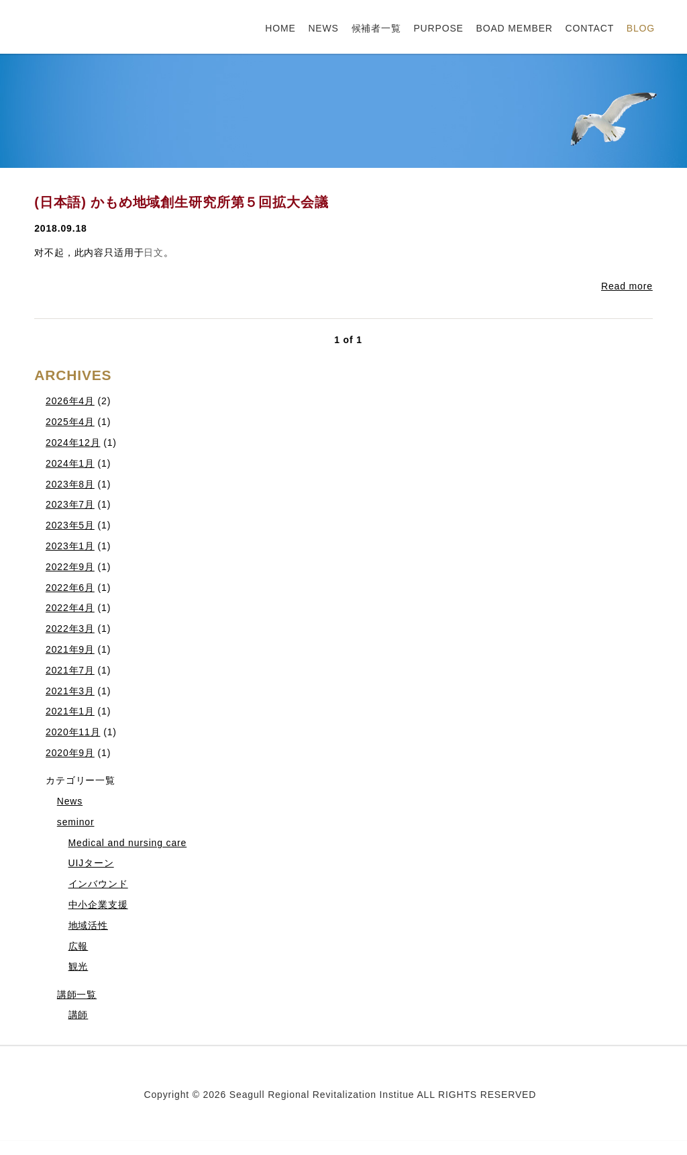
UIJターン (91, 863)
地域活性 (88, 925)
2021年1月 (70, 711)
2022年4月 (70, 607)
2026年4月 (70, 401)
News (70, 801)
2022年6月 (70, 587)
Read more (627, 286)
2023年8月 (70, 484)
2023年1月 (70, 546)
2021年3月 (70, 691)
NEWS (323, 28)
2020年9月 (70, 752)
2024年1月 (70, 463)
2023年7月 (70, 504)
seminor (76, 822)
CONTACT (590, 28)
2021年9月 (70, 649)
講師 (78, 1014)
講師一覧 (77, 994)
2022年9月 (70, 566)
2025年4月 (70, 421)
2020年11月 (73, 732)
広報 (78, 946)
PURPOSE (438, 28)
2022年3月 (70, 628)
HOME (280, 28)
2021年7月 (70, 670)
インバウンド (98, 883)
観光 (78, 966)
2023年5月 (70, 525)
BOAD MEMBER (514, 28)
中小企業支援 (98, 904)
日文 (154, 252)
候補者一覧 (376, 28)
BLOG (641, 28)
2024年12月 (73, 442)
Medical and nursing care (127, 842)
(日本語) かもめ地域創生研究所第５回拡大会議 (181, 202)
